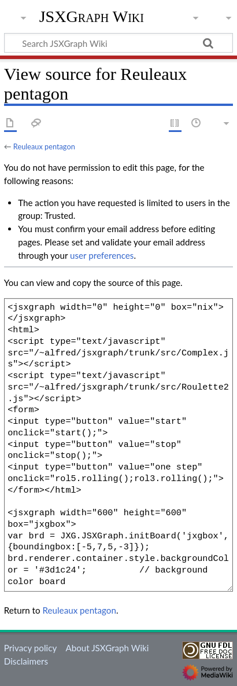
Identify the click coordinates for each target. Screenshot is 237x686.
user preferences (102, 255)
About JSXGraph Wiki (107, 648)
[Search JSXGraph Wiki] (118, 43)
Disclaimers (26, 661)
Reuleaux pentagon (44, 146)
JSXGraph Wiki (91, 17)
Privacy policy (30, 648)
